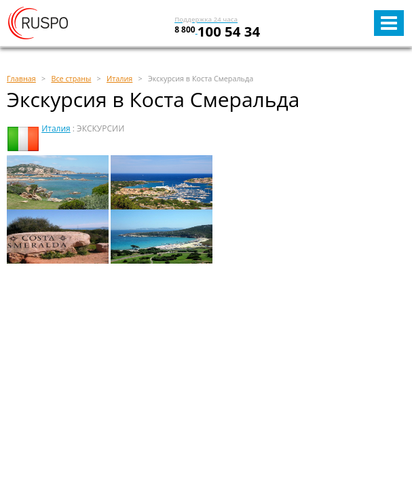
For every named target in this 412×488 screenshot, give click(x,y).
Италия (56, 128)
